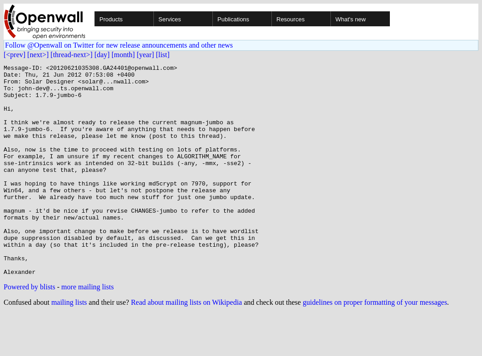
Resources (290, 19)
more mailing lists (87, 329)
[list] (162, 55)
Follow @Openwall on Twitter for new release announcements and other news (119, 45)
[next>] (38, 55)
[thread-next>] (71, 55)
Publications (233, 19)
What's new (350, 19)
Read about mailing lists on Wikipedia (186, 344)
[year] (145, 55)
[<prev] (14, 55)
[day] (102, 55)
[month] (123, 55)
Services (169, 19)
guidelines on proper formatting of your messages (375, 344)
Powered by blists (29, 329)
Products (111, 19)
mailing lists (69, 344)
